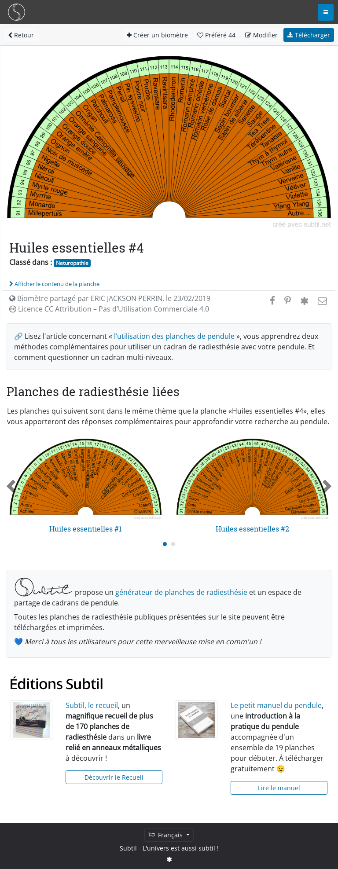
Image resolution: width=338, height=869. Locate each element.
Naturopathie (72, 263)
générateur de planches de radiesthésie (181, 592)
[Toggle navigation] (326, 12)
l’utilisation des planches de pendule (174, 336)
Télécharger (308, 35)
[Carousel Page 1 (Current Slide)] (165, 544)
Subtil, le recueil (92, 705)
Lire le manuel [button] (279, 788)
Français (166, 835)
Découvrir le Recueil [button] (113, 777)
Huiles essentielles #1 (85, 528)
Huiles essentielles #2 (252, 528)
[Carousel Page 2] (173, 544)
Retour (21, 35)
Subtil (128, 848)
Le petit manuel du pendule (276, 705)
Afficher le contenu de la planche (54, 284)
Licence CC (109, 309)
